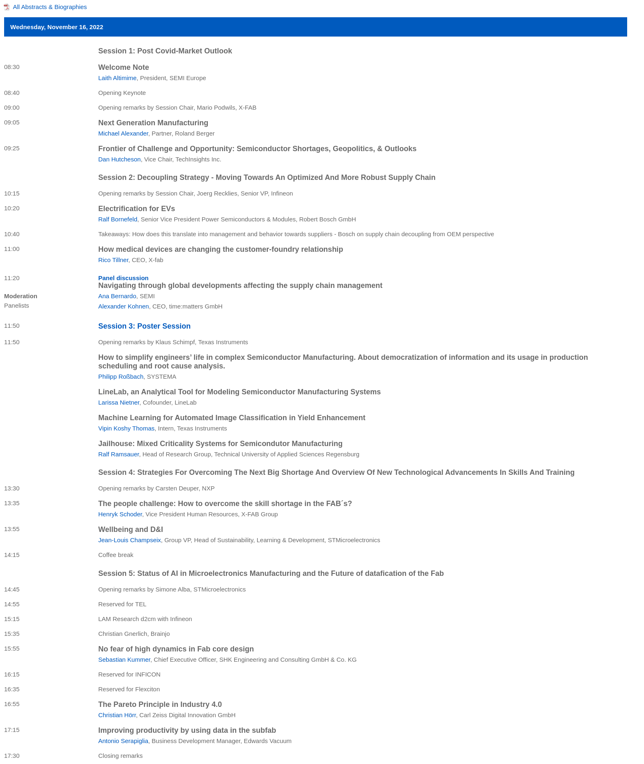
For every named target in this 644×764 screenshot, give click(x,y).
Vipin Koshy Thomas (126, 428)
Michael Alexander (123, 133)
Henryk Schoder (120, 514)
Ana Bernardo (117, 295)
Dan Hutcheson (119, 159)
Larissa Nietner (118, 402)
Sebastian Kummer (124, 659)
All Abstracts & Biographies (50, 6)
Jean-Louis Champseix (129, 539)
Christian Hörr (117, 714)
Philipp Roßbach (120, 376)
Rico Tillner (113, 259)
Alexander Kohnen (123, 306)
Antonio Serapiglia (123, 740)
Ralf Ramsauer (118, 454)
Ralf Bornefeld (117, 219)
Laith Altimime (117, 77)
